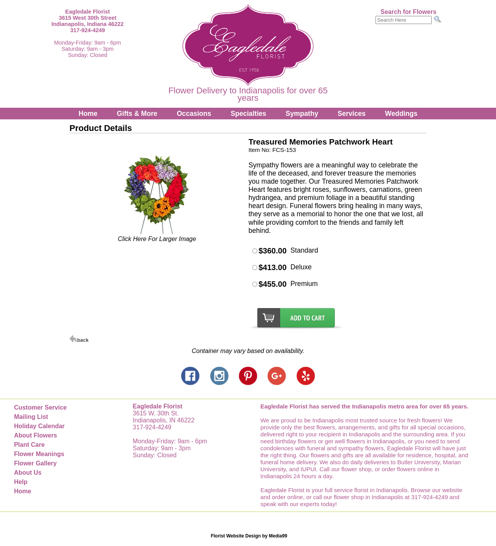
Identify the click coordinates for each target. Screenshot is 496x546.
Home (88, 113)
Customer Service (40, 407)
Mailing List (31, 416)
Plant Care (29, 444)
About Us (27, 472)
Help (21, 482)
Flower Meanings (39, 454)
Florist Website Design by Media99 (249, 536)
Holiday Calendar (39, 426)
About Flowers (35, 435)
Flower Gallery (35, 463)
